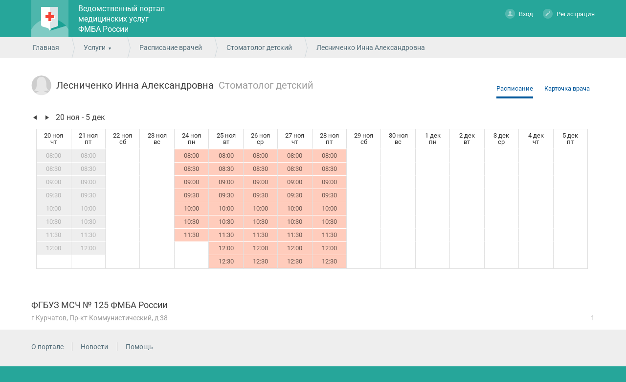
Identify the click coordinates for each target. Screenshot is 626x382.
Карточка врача (567, 88)
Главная (46, 47)
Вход (519, 13)
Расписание (514, 88)
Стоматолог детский (259, 47)
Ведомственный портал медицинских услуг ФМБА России (121, 19)
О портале (47, 347)
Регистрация (569, 13)
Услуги (95, 47)
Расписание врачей (170, 47)
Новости (94, 347)
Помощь (139, 347)
